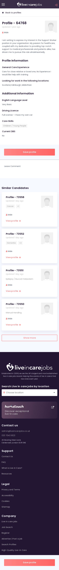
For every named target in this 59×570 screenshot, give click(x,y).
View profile (13, 220)
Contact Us (7, 456)
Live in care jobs (9, 521)
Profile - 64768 (14, 23)
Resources (7, 473)
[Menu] (3, 4)
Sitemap (6, 506)
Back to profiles (11, 12)
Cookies (5, 501)
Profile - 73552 (15, 233)
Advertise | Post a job (12, 538)
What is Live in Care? (12, 468)
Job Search (7, 527)
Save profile (29, 562)
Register (6, 533)
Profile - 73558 (15, 197)
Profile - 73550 (15, 304)
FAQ (4, 462)
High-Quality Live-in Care (14, 550)
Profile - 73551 (14, 270)
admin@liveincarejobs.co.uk (16, 431)
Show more (29, 337)
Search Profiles (9, 544)
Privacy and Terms (11, 489)
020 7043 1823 (8, 435)
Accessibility (8, 495)
